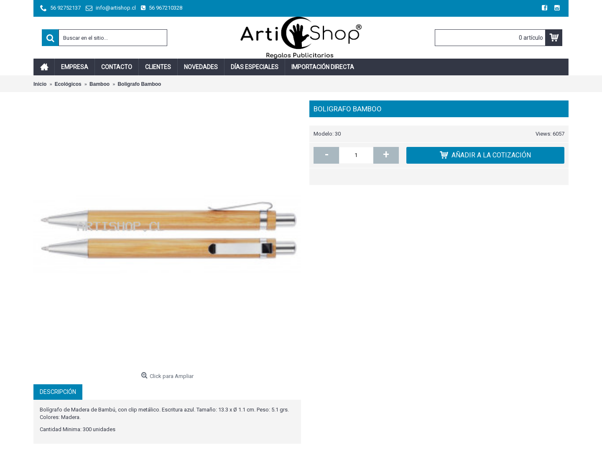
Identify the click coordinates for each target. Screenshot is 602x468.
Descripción (58, 391)
